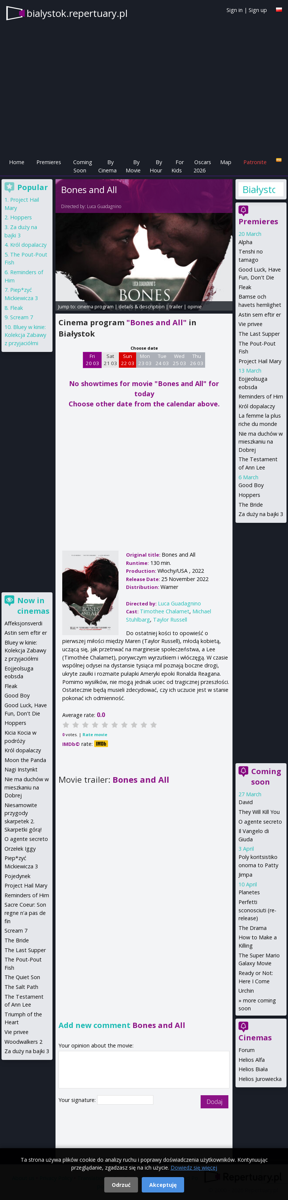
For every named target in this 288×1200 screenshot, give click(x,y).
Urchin (246, 990)
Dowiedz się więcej (194, 1167)
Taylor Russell (170, 619)
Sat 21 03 (110, 360)
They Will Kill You (259, 811)
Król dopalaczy (256, 406)
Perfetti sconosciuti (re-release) (257, 910)
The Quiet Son (22, 977)
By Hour (156, 166)
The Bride (250, 504)
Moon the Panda (25, 760)
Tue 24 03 (162, 360)
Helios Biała (253, 1069)
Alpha (245, 242)
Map (225, 162)
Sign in (234, 10)
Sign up (258, 10)
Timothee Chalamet (164, 611)
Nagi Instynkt (21, 769)
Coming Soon (82, 166)
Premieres (48, 162)
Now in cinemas (33, 605)
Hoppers (249, 494)
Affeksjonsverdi (23, 623)
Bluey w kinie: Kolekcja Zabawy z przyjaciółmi (25, 335)
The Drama (252, 927)
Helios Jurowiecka (260, 1078)
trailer (176, 306)
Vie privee (250, 324)
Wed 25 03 (179, 360)
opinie (195, 306)
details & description (141, 306)
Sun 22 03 (127, 360)
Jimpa (245, 874)
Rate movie (94, 734)
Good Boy (251, 485)
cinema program (95, 306)
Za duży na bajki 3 (260, 514)
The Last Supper (259, 333)
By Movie (133, 166)
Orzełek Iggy (20, 848)
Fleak (244, 287)
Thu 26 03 (196, 360)
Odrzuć (121, 1184)
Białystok (258, 189)
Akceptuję (163, 1184)
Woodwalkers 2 (23, 1041)
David (245, 802)
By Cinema (107, 166)
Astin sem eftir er (259, 314)
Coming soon (266, 776)
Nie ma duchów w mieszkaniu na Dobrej (260, 441)
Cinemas (255, 1037)
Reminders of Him (260, 396)
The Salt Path (21, 986)
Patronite (255, 162)
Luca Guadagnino (104, 206)
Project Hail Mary (259, 361)
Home (16, 162)
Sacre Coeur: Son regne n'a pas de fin (25, 912)
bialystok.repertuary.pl (77, 13)
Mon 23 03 (145, 360)
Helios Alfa (251, 1059)
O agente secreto (260, 821)
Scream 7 (21, 317)
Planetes (249, 892)
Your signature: (77, 1099)
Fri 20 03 (92, 360)
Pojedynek (17, 876)
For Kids (177, 166)
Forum (246, 1050)
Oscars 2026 (202, 166)
